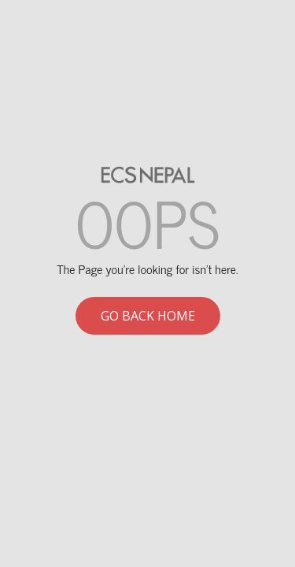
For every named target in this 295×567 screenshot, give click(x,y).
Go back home (148, 315)
